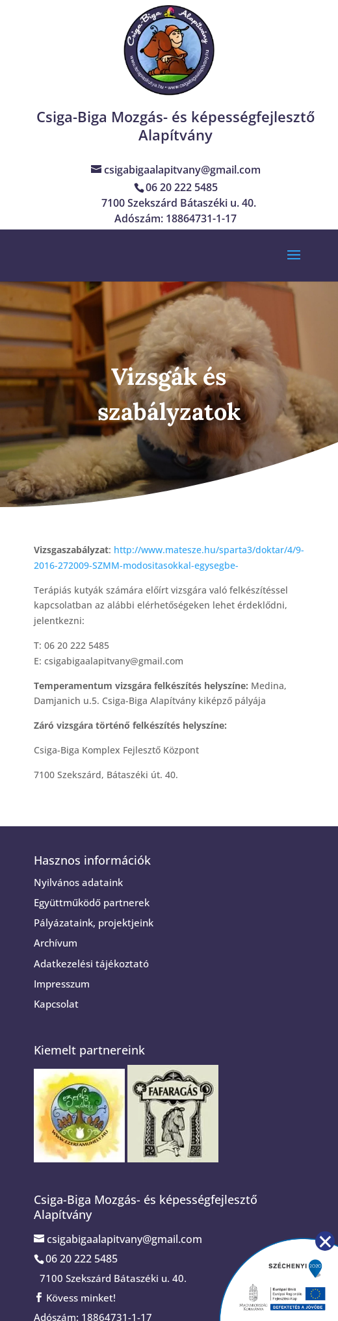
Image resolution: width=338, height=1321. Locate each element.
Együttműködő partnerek (92, 902)
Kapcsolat (56, 1003)
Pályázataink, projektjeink (93, 922)
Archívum (55, 942)
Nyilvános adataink (78, 882)
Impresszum (62, 983)
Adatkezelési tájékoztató (91, 963)
